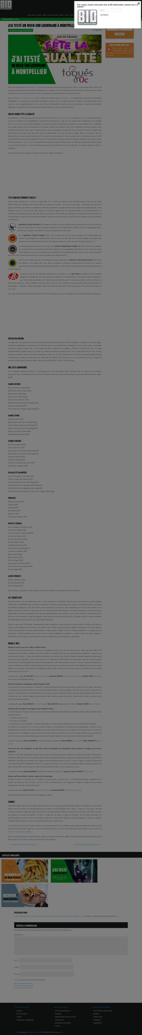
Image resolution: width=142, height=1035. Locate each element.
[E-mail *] (111, 1015)
